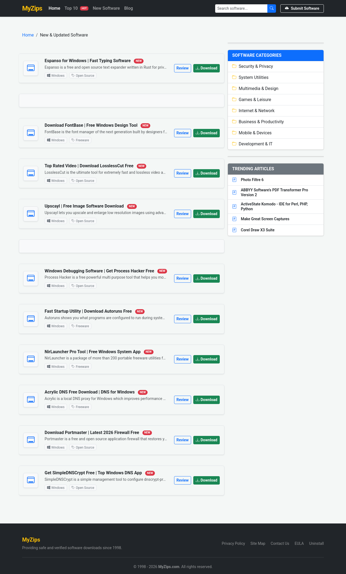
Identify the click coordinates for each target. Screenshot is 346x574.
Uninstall (316, 543)
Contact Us (280, 543)
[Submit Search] (271, 8)
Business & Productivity (258, 121)
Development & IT (252, 143)
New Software (106, 8)
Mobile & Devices (252, 132)
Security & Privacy (252, 66)
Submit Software (302, 8)
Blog (128, 8)
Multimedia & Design (255, 88)
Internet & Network (253, 110)
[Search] (241, 8)
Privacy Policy (233, 543)
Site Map (257, 543)
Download (206, 68)
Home (54, 8)
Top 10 (76, 8)
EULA (299, 543)
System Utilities (250, 77)
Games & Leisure (251, 99)
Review (183, 68)
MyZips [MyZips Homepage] (32, 8)
